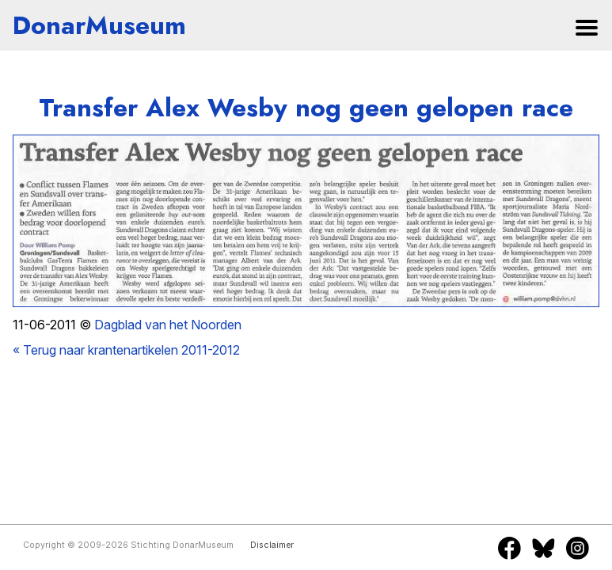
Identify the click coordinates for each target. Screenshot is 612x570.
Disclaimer (272, 545)
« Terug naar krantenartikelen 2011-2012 (126, 350)
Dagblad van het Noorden (167, 324)
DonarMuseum (99, 25)
